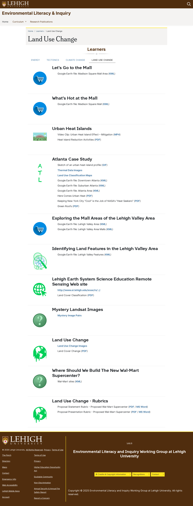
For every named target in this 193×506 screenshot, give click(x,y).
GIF (105, 165)
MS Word (141, 406)
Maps (4, 467)
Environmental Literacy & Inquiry (36, 13)
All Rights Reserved (34, 449)
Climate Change (75, 59)
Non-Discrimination (42, 482)
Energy (35, 59)
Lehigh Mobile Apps (11, 491)
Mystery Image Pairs (70, 315)
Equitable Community (43, 476)
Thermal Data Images (70, 170)
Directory (6, 461)
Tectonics (53, 59)
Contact (5, 473)
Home (5, 21)
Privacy (47, 449)
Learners (40, 31)
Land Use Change (102, 59)
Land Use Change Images (72, 346)
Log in (129, 443)
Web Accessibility (10, 485)
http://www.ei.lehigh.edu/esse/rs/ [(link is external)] (79, 290)
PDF (97, 139)
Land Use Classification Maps (75, 175)
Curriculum (19, 21)
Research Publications (42, 21)
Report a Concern (42, 498)
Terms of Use (57, 449)
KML (111, 73)
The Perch (6, 455)
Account (5, 497)
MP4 (117, 134)
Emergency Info (9, 479)
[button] (188, 4)
